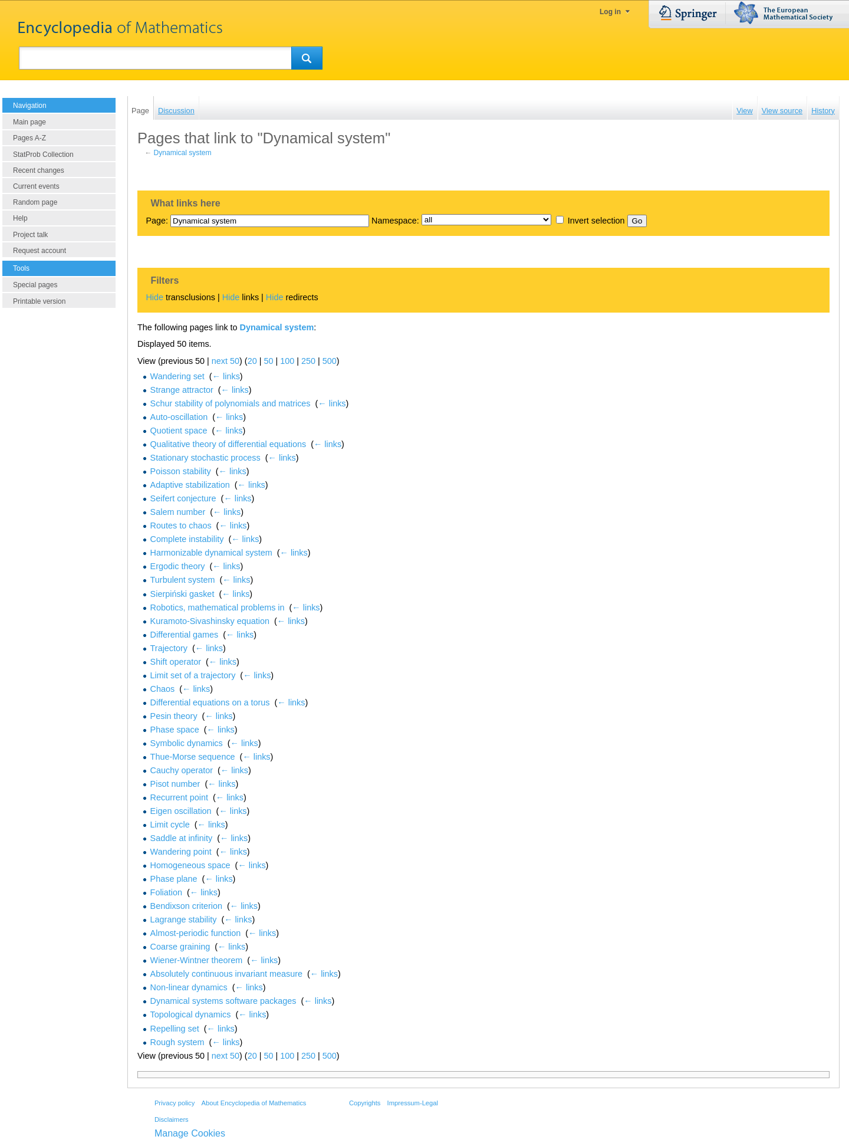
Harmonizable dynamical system (211, 552)
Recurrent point (179, 797)
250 (308, 361)
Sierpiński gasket (182, 594)
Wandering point (181, 851)
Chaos (162, 689)
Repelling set (174, 1028)
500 (330, 361)
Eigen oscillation (181, 811)
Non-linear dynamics (189, 987)
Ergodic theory (177, 566)
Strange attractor (181, 390)
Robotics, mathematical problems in (217, 607)
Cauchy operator (181, 770)
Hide (154, 297)
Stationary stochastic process (205, 457)
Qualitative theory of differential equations (228, 444)
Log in (610, 12)
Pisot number (175, 784)
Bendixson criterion (186, 906)
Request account (39, 251)
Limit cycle (170, 824)
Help (20, 218)
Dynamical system (183, 153)
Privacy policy (174, 1102)
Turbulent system (182, 580)
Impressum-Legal (412, 1102)
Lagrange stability (183, 919)
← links (226, 376)
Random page (35, 202)
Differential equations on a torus (210, 702)
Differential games (184, 634)
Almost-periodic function (195, 933)
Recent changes (38, 170)
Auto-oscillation (179, 417)
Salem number (178, 512)
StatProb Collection (43, 154)
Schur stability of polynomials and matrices (230, 403)
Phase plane (174, 879)
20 (252, 361)
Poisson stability (180, 471)
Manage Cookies (189, 1133)
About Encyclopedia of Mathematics (253, 1102)
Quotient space (179, 430)
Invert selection (596, 220)
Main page (29, 122)
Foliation (166, 892)
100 (287, 361)
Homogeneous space (190, 865)
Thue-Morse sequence (192, 756)
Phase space (174, 729)
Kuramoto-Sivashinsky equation (209, 621)
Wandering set (177, 376)
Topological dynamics (190, 1014)
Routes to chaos (181, 525)
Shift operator (175, 661)
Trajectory (168, 648)
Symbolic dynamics (186, 743)
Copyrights (364, 1102)
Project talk (30, 235)
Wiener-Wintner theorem (196, 960)
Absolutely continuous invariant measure (226, 973)
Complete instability (187, 539)
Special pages (35, 285)
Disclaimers (171, 1119)
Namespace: (395, 220)
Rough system (177, 1042)
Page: (157, 220)
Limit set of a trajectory (193, 675)
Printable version (39, 301)
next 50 (225, 361)
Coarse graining (180, 946)
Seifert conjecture (183, 498)
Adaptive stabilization (190, 485)
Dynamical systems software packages (223, 1001)
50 (268, 361)
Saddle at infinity (181, 838)
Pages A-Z (29, 138)
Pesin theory (174, 716)
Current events (36, 186)
